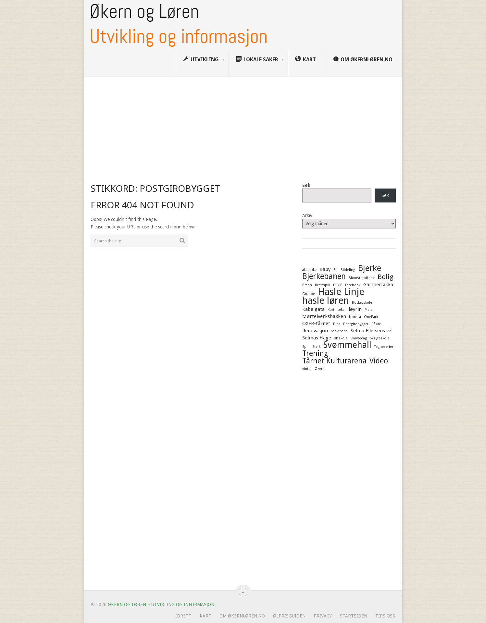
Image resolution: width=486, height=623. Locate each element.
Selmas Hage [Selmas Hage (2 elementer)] (316, 338)
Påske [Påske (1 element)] (376, 324)
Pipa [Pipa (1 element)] (336, 324)
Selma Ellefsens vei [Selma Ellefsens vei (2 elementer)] (372, 331)
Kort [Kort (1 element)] (331, 310)
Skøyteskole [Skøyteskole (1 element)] (379, 338)
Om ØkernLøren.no (242, 615)
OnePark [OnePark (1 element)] (371, 317)
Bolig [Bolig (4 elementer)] (385, 277)
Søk (306, 185)
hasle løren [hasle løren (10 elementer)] (325, 300)
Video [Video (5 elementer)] (378, 361)
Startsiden (353, 615)
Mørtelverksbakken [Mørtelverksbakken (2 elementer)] (324, 316)
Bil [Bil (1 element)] (335, 270)
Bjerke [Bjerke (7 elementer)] (369, 268)
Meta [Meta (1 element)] (368, 310)
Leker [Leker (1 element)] (341, 310)
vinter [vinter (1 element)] (307, 369)
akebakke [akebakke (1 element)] (309, 270)
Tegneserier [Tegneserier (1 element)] (383, 347)
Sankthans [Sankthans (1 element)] (339, 331)
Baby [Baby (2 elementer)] (324, 269)
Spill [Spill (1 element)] (305, 347)
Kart (205, 615)
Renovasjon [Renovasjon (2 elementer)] (315, 331)
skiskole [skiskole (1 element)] (340, 338)
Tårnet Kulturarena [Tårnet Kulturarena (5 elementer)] (334, 361)
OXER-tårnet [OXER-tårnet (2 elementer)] (316, 323)
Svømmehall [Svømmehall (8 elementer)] (347, 345)
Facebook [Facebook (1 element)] (352, 285)
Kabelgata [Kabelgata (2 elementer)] (313, 309)
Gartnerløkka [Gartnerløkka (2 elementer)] (378, 284)
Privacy (323, 615)
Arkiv (307, 215)
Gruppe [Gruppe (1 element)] (308, 294)
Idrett (183, 615)
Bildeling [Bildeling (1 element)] (348, 270)
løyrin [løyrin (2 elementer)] (355, 309)
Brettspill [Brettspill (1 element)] (322, 285)
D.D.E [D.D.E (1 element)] (337, 285)
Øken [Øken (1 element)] (319, 369)
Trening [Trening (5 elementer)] (315, 353)
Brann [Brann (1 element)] (307, 285)
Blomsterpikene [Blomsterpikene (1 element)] (362, 278)
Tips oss (385, 615)
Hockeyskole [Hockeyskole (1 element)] (362, 302)
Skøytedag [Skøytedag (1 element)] (358, 338)
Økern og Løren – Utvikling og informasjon (161, 604)
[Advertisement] (243, 125)
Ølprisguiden (289, 615)
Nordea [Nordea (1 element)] (355, 317)
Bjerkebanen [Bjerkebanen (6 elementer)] (324, 276)
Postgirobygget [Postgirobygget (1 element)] (355, 324)
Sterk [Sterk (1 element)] (316, 347)
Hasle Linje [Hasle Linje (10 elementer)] (341, 291)
